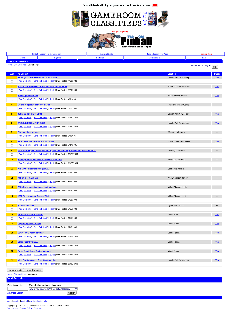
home (9, 301)
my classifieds (35, 301)
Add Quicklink (25, 81)
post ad (24, 301)
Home (9, 65)
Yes (217, 77)
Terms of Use (12, 308)
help (45, 301)
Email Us (37, 308)
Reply (52, 81)
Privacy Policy (26, 308)
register (16, 301)
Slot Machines (20, 65)
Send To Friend (40, 81)
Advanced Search (15, 293)
